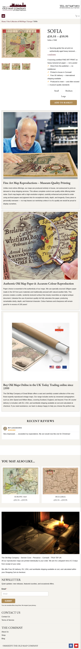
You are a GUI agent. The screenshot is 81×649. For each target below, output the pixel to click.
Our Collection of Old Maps (16, 21)
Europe (29, 21)
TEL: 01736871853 (69, 6)
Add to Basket (63, 102)
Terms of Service (8, 620)
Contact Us (6, 617)
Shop (3, 635)
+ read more (51, 54)
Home (4, 21)
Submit (8, 601)
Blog (3, 638)
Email (4, 589)
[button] (3, 16)
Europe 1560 (20, 496)
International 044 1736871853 (69, 8)
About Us (5, 632)
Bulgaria (60, 496)
